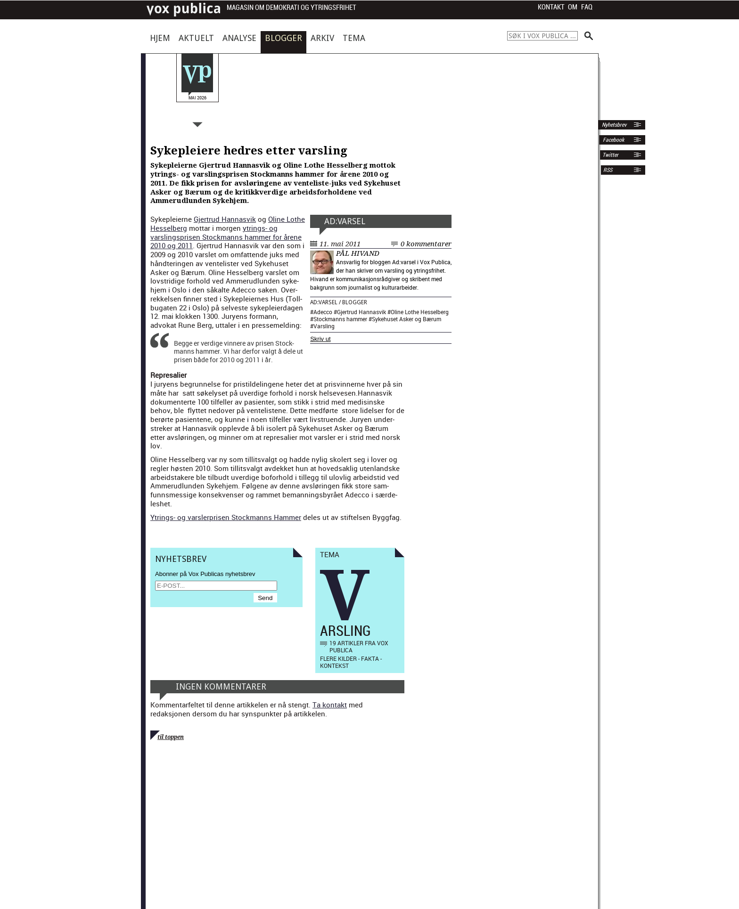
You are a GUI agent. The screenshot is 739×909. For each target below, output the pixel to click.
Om (572, 7)
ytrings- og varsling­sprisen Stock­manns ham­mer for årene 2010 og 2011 (226, 237)
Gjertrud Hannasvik (361, 312)
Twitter (610, 155)
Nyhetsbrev (613, 125)
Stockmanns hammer (340, 319)
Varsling (324, 326)
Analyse (239, 38)
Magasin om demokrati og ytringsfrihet (291, 7)
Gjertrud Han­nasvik (225, 219)
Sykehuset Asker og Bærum (406, 319)
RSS (607, 170)
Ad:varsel (344, 221)
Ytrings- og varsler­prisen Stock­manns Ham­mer (225, 517)
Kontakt (551, 7)
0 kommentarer (426, 244)
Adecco (322, 312)
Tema (354, 38)
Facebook (612, 140)
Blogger (283, 38)
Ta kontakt (329, 704)
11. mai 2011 (340, 244)
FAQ (586, 7)
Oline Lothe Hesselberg (420, 312)
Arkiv (322, 38)
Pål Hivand (357, 253)
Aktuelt (196, 38)
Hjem (160, 38)
